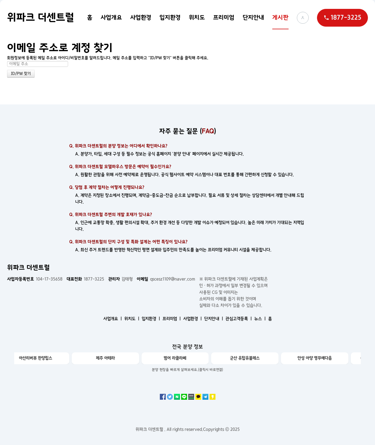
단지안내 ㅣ (214, 318)
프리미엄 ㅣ (172, 318)
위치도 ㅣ (132, 318)
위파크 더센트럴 (40, 17)
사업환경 (140, 17)
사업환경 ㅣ (193, 318)
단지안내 (253, 17)
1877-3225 (85, 279)
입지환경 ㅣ (151, 318)
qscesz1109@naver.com (166, 279)
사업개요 (111, 17)
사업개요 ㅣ (113, 318)
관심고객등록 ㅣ (239, 318)
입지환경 (170, 17)
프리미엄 (223, 17)
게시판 (280, 17)
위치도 (197, 17)
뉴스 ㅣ (260, 318)
